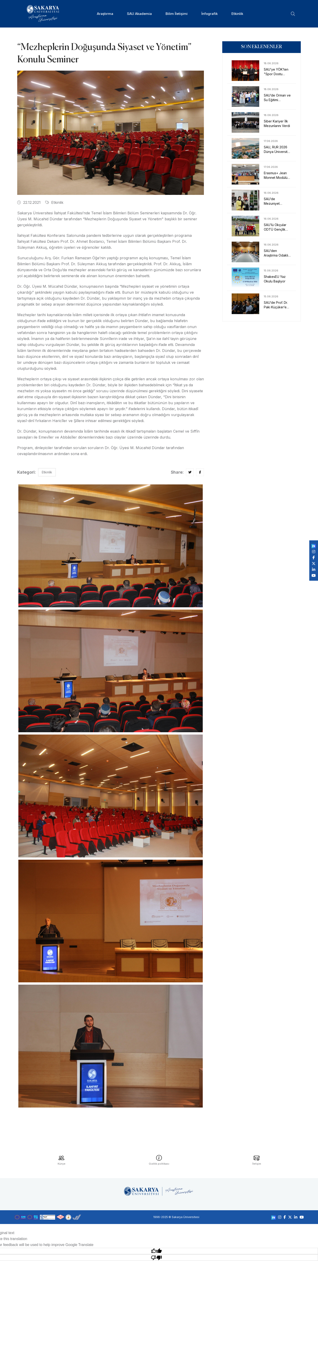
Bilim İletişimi (177, 13)
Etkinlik (237, 13)
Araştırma (105, 13)
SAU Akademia (139, 13)
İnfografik (209, 13)
